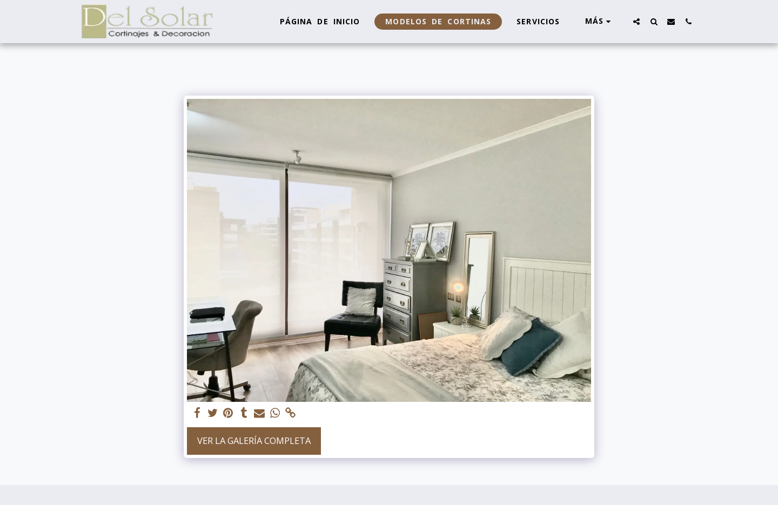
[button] (636, 21)
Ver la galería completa (254, 440)
